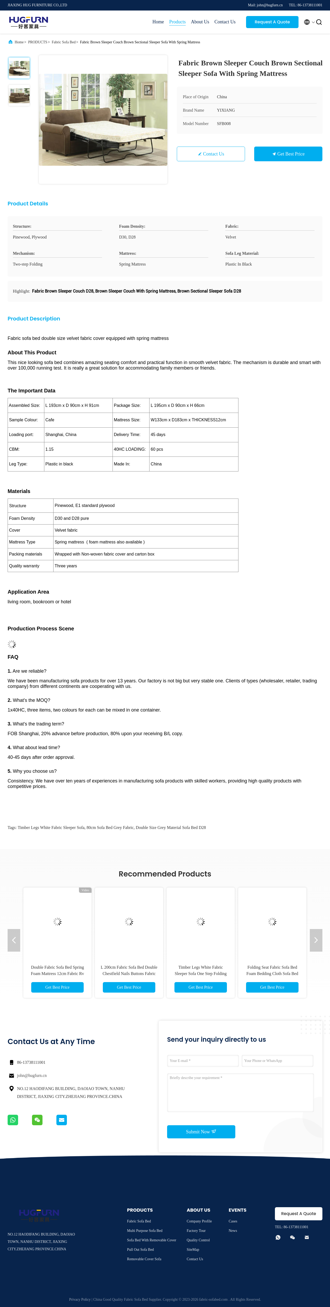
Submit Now (201, 1131)
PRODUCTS (37, 42)
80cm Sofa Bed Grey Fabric (110, 827)
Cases (233, 1221)
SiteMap (193, 1250)
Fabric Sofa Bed (64, 42)
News (233, 1231)
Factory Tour (196, 1231)
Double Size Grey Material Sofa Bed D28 (171, 827)
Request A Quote (272, 22)
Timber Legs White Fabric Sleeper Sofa (51, 827)
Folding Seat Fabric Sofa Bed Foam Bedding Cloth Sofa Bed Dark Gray (272, 973)
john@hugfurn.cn (32, 1075)
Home (158, 21)
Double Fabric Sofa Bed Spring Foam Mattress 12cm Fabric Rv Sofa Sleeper (57, 973)
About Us (200, 21)
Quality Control (198, 1240)
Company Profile (199, 1221)
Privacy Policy (80, 1299)
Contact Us (225, 21)
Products (177, 21)
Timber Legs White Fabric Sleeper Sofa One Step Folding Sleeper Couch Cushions (201, 973)
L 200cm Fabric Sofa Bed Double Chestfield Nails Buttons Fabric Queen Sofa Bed (129, 973)
